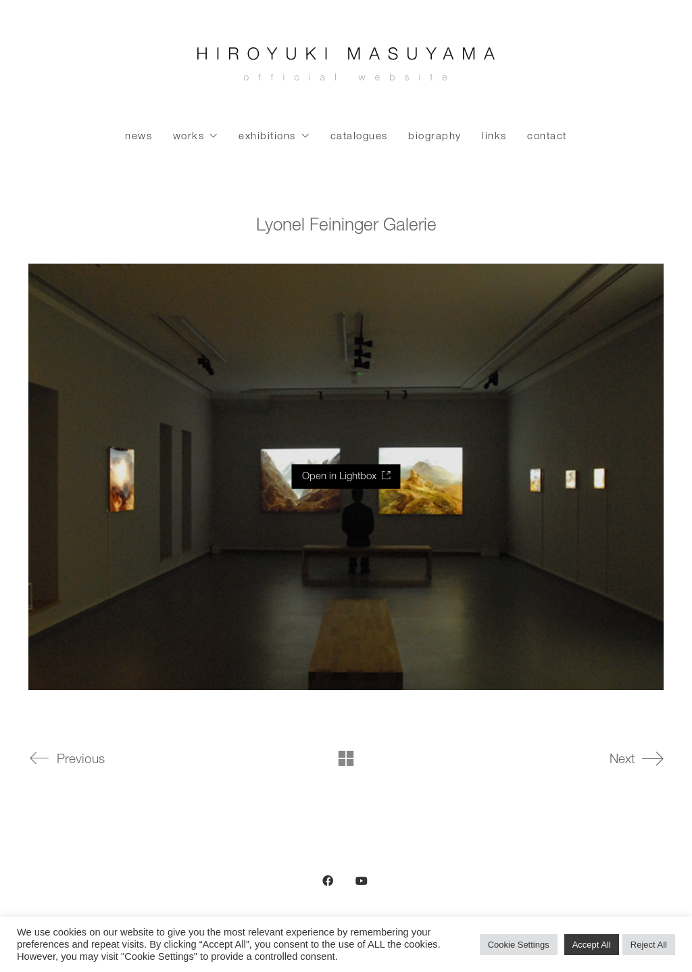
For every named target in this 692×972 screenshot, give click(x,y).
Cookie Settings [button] (518, 945)
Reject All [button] (649, 945)
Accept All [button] (591, 945)
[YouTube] (361, 880)
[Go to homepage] (346, 67)
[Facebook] (327, 880)
